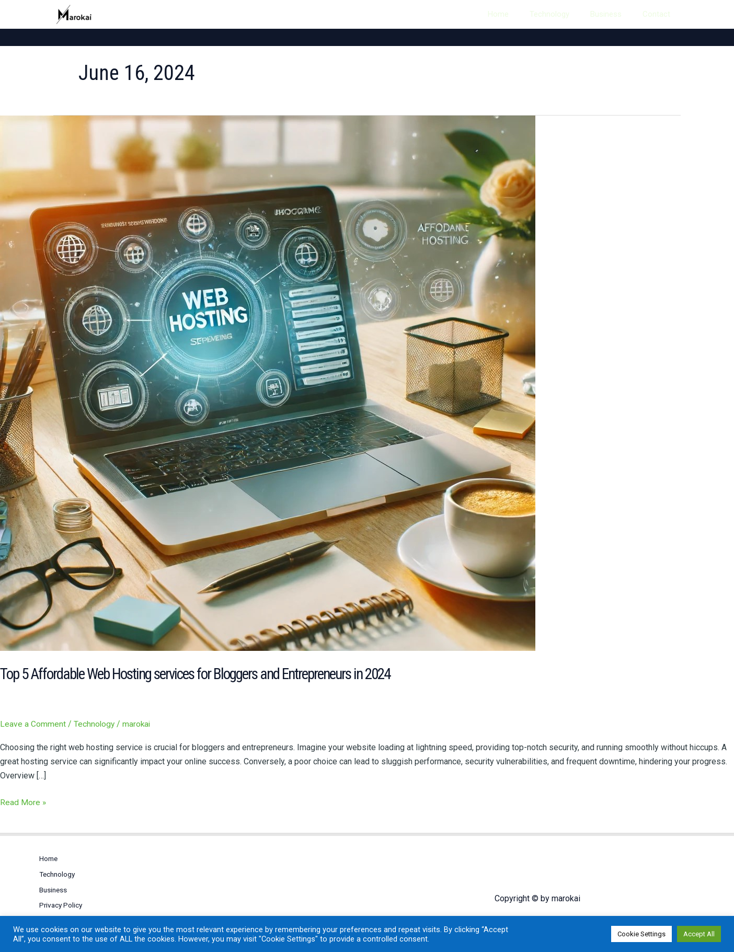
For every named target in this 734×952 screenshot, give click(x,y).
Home (534, 14)
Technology (575, 14)
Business (621, 14)
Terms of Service (67, 915)
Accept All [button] (699, 934)
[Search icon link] (496, 14)
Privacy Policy (61, 900)
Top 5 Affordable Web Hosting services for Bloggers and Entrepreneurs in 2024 (203, 673)
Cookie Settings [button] (641, 934)
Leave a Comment (33, 723)
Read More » (23, 801)
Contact (661, 14)
